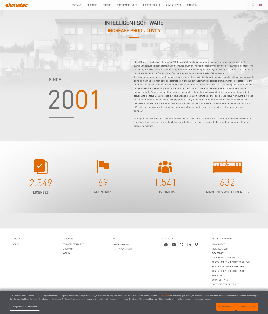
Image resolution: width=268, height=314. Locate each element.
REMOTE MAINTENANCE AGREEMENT (228, 266)
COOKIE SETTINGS (220, 280)
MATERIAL (67, 253)
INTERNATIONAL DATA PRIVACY (225, 258)
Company (76, 5)
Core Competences (127, 5)
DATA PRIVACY (218, 253)
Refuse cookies (225, 306)
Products (92, 5)
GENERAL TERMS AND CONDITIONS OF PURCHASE (228, 273)
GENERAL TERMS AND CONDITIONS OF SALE (231, 262)
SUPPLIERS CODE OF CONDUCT (225, 284)
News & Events (173, 5)
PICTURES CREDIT (220, 249)
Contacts (191, 5)
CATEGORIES (68, 249)
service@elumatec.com (122, 249)
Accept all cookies (247, 306)
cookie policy (162, 296)
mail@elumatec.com (121, 244)
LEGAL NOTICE (218, 244)
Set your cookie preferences (25, 306)
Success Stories (151, 5)
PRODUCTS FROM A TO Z (73, 244)
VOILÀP (16, 244)
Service (107, 5)
